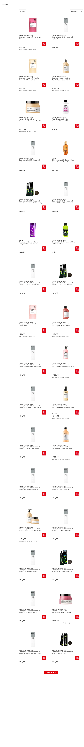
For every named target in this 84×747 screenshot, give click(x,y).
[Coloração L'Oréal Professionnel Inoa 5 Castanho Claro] (65, 649)
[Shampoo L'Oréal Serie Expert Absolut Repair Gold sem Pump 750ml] (65, 444)
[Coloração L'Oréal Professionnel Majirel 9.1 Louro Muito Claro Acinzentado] (32, 485)
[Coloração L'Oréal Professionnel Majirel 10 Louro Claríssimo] (65, 485)
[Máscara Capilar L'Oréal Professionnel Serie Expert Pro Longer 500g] (65, 608)
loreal (6, 4)
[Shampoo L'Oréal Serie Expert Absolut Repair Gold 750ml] (65, 75)
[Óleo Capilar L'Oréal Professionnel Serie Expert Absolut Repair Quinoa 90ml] (65, 403)
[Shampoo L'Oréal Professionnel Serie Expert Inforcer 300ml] (65, 321)
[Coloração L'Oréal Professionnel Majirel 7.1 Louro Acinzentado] (65, 526)
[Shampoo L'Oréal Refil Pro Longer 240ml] (32, 34)
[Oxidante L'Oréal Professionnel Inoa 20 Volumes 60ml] (65, 239)
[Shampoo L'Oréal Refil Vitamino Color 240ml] (32, 321)
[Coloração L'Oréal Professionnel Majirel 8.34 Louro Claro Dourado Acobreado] (32, 362)
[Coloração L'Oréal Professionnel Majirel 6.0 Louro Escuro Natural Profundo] (32, 280)
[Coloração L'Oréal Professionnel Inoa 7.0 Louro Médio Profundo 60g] (32, 198)
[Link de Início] (2, 4)
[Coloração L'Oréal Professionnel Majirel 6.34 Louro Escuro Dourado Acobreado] (32, 649)
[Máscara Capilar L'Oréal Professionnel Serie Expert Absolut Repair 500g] (32, 116)
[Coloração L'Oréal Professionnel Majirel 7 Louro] (65, 34)
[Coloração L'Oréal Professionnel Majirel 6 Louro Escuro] (32, 157)
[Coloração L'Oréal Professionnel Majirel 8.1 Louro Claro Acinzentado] (65, 198)
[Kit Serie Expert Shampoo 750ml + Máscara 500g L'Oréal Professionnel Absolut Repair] (32, 526)
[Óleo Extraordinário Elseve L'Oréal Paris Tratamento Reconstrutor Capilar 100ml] (65, 157)
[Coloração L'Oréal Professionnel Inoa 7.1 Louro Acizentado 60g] (65, 567)
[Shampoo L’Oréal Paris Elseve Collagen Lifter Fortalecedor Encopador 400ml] (32, 239)
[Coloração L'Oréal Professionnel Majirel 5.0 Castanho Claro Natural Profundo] (32, 403)
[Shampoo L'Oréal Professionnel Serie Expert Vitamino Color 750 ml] (65, 362)
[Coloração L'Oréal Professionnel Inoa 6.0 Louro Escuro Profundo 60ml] (65, 280)
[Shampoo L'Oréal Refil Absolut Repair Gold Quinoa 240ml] (32, 75)
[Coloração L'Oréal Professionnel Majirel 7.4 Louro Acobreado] (32, 567)
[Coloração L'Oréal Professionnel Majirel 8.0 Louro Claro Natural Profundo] (32, 444)
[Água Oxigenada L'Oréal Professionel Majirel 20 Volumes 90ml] (65, 116)
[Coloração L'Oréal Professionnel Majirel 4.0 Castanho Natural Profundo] (32, 608)
